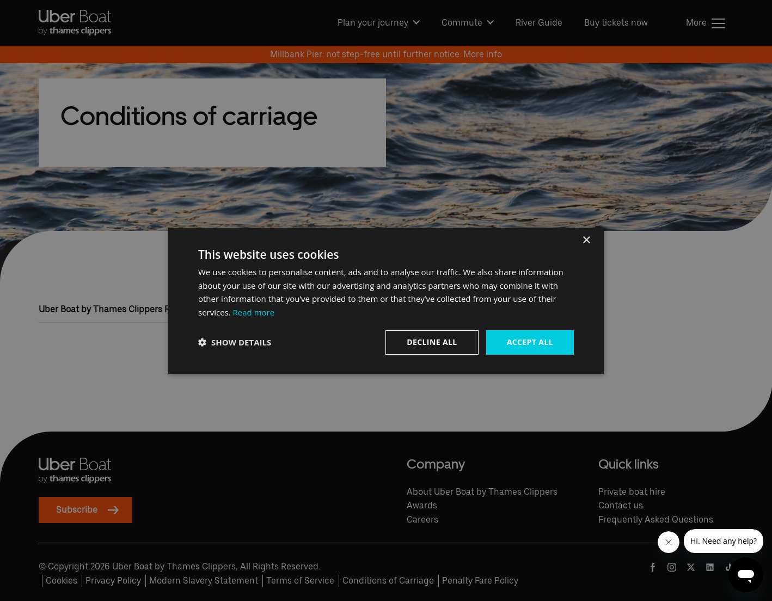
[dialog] (386, 300)
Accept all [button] (530, 342)
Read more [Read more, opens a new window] (254, 312)
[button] (234, 342)
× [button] (586, 240)
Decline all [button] (432, 342)
